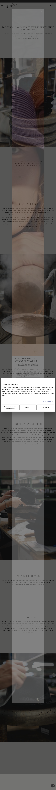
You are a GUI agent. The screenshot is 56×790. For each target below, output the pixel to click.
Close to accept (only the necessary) (10, 407)
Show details (47, 401)
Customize (28, 407)
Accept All (46, 407)
